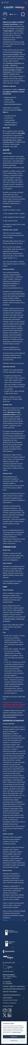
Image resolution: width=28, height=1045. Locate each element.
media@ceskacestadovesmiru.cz (11, 994)
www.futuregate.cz (10, 124)
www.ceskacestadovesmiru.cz (13, 715)
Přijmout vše (14, 1036)
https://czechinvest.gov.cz (13, 104)
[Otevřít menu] (26, 2)
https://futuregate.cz (9, 717)
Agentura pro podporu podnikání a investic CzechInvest (13, 70)
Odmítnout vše (14, 1040)
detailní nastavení (16, 1032)
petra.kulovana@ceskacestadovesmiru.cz (14, 988)
